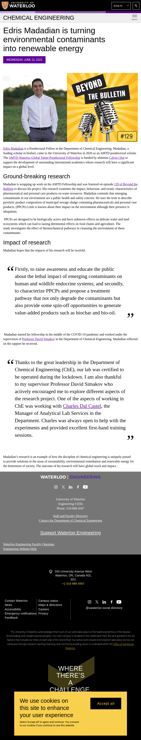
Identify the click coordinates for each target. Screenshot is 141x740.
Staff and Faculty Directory (70, 516)
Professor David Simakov (38, 339)
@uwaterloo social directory (104, 607)
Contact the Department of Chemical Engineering (70, 520)
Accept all (106, 704)
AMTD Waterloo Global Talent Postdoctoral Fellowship (44, 157)
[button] (121, 5)
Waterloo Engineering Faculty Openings (28, 544)
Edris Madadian (13, 148)
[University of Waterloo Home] (18, 6)
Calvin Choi (117, 157)
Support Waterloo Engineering (70, 532)
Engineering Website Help (20, 549)
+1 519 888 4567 (73, 583)
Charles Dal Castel (82, 406)
